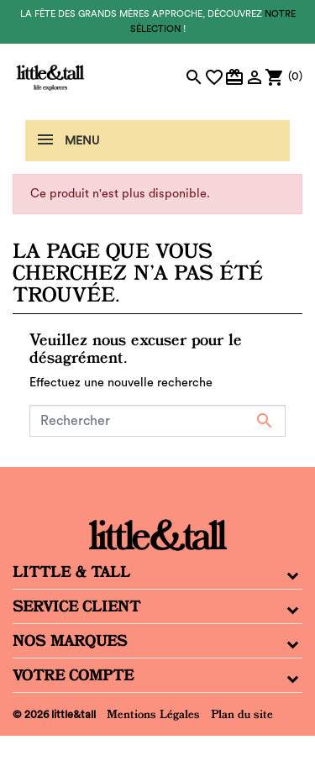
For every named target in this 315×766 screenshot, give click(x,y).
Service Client (76, 606)
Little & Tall (71, 572)
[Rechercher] (157, 421)
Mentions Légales (153, 713)
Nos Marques (70, 641)
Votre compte (73, 675)
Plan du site (242, 713)
